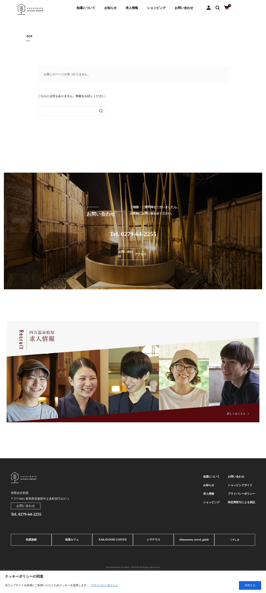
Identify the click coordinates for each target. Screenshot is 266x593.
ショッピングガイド (239, 486)
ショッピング (156, 8)
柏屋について (86, 8)
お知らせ (110, 8)
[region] (133, 582)
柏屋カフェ (72, 541)
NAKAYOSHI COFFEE (112, 541)
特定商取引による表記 (240, 506)
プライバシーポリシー (104, 585)
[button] (217, 7)
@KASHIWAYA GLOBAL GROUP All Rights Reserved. (133, 567)
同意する (250, 585)
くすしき (235, 541)
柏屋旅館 (31, 541)
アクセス (158, 254)
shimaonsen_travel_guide (194, 541)
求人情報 (132, 8)
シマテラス (153, 541)
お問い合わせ (184, 8)
